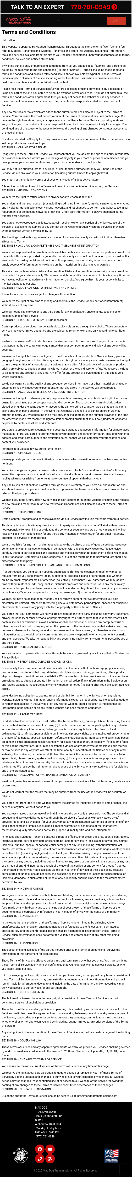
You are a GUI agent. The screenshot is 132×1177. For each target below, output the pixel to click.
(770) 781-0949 (44, 1136)
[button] (58, 20)
